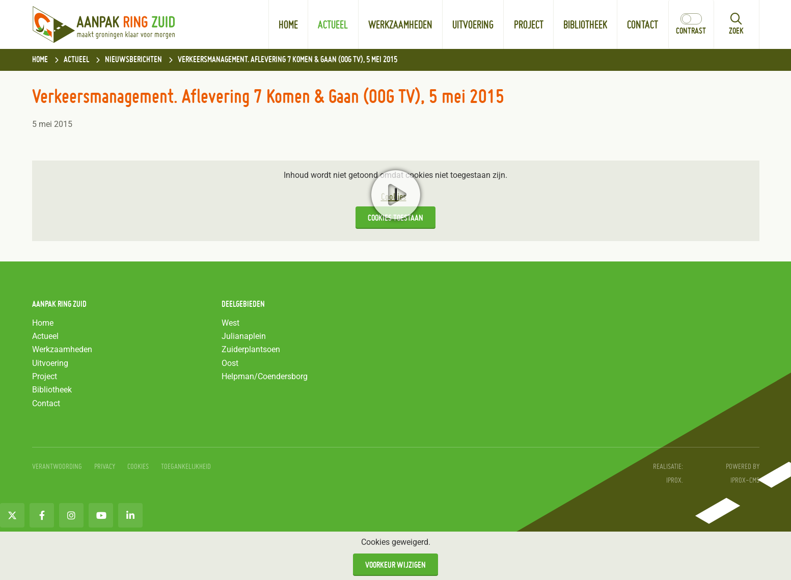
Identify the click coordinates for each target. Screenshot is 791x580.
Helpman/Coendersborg (265, 376)
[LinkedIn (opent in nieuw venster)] (130, 515)
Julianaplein (244, 336)
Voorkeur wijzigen (395, 565)
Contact (642, 24)
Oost (230, 363)
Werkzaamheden (400, 24)
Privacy (104, 466)
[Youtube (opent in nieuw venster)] (101, 515)
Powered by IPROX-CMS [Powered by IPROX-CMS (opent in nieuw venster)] (742, 473)
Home (288, 24)
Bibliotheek (585, 24)
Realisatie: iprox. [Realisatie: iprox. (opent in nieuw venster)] (668, 473)
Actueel (333, 24)
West (230, 323)
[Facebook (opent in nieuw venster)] (42, 515)
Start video (396, 194)
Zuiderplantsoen (251, 349)
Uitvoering (473, 24)
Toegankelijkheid (186, 466)
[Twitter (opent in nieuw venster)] (12, 515)
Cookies (138, 466)
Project (528, 24)
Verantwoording (57, 466)
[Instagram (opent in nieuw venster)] (71, 515)
